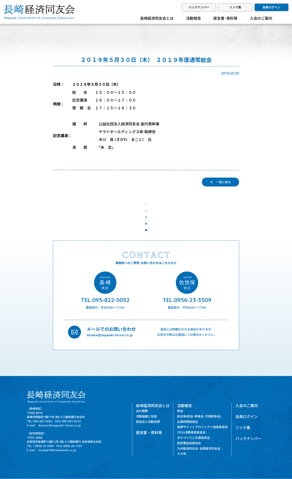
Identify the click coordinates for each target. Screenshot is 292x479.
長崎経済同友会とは (157, 18)
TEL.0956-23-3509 (187, 300)
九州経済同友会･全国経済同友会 (198, 448)
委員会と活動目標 (148, 422)
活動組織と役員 (146, 416)
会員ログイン (271, 7)
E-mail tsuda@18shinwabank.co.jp (51, 450)
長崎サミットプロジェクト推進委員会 (202, 427)
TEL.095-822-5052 (105, 300)
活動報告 (193, 18)
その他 (181, 454)
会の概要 (142, 411)
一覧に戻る (220, 182)
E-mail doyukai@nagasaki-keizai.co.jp (54, 425)
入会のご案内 (261, 18)
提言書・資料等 (149, 432)
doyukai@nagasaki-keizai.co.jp (110, 335)
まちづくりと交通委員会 (193, 438)
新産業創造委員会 (189, 443)
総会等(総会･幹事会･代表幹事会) (199, 416)
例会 (180, 411)
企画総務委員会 (187, 422)
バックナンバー (198, 7)
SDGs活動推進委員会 (191, 432)
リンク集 (235, 7)
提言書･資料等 (225, 18)
